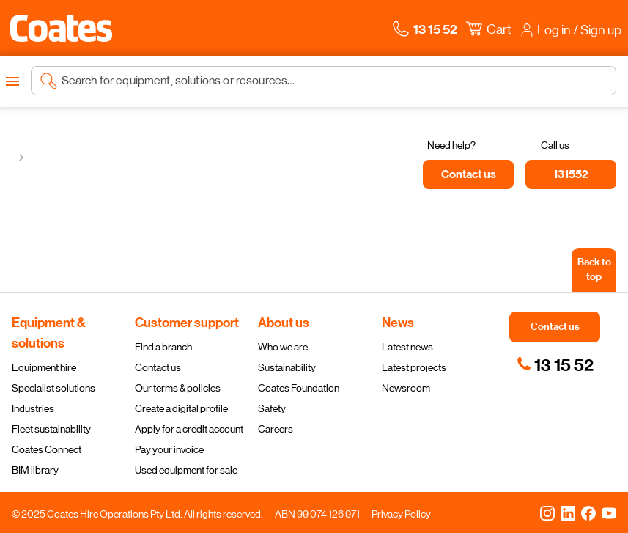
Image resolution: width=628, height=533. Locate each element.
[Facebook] (588, 512)
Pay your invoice (169, 449)
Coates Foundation (298, 388)
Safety (272, 408)
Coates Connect (46, 449)
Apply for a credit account (189, 429)
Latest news (407, 347)
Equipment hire (44, 367)
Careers (275, 429)
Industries (33, 408)
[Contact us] (468, 174)
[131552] (570, 174)
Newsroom (406, 388)
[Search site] (334, 80)
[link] (555, 365)
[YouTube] (609, 512)
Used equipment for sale (186, 470)
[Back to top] (594, 270)
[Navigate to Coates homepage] (61, 28)
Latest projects (414, 367)
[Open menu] (12, 81)
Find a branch (163, 347)
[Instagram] (547, 512)
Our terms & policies (178, 388)
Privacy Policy (401, 514)
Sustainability (287, 367)
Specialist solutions (53, 388)
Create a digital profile (181, 408)
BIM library (35, 470)
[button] (61, 28)
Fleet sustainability (51, 429)
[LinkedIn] (568, 512)
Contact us (158, 367)
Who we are (283, 347)
